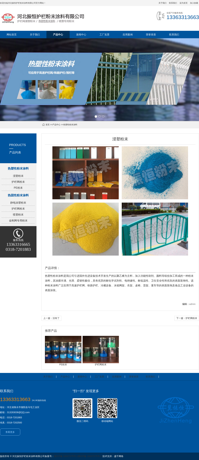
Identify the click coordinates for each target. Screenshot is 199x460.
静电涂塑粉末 (18, 202)
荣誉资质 (151, 34)
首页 (48, 124)
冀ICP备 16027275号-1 (66, 456)
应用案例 (128, 34)
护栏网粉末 (18, 181)
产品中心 (58, 34)
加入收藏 (194, 3)
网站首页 (12, 34)
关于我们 (162, 3)
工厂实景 (104, 34)
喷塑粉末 (18, 214)
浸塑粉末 (18, 175)
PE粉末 (18, 187)
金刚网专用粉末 (18, 220)
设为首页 (184, 3)
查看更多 (10, 432)
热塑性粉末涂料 (70, 124)
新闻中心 (81, 34)
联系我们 (173, 3)
